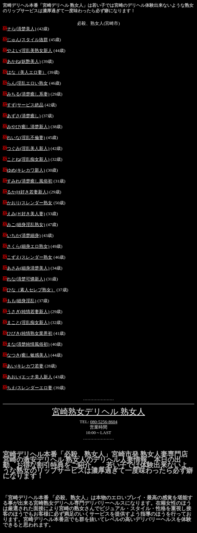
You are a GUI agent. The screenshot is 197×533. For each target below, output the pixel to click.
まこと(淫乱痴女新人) (28, 322)
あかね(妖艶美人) (24, 61)
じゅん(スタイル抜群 (27, 39)
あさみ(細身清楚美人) (28, 268)
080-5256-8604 (103, 421)
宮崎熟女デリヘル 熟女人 (98, 411)
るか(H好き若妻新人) (27, 191)
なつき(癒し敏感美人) (28, 355)
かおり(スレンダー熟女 (29, 202)
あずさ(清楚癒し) (24, 115)
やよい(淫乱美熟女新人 (29, 50)
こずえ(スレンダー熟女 (29, 257)
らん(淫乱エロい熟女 (27, 83)
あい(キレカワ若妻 (25, 365)
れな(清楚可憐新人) (26, 278)
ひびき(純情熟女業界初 (29, 333)
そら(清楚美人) (21, 28)
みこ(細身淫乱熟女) (26, 224)
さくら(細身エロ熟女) (28, 246)
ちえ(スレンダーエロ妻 (29, 387)
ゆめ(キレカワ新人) (26, 170)
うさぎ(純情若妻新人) (28, 311)
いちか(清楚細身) (24, 235)
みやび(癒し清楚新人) (28, 126)
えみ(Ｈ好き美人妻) (26, 213)
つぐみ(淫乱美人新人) (28, 148)
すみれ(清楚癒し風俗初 (29, 181)
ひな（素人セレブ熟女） (31, 289)
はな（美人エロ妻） (27, 72)
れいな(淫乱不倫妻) (26, 137)
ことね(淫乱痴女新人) (28, 159)
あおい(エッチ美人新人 (29, 376)
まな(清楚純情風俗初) (28, 344)
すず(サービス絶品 (25, 104)
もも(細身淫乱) (21, 300)
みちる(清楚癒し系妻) (28, 94)
